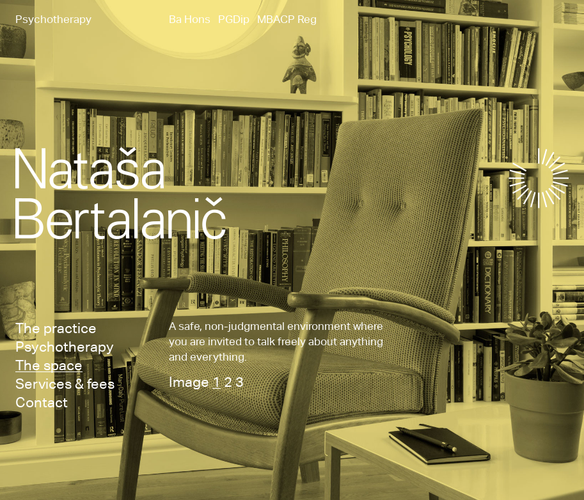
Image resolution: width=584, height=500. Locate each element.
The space (49, 364)
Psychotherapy (64, 346)
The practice (56, 327)
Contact (41, 401)
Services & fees (64, 383)
